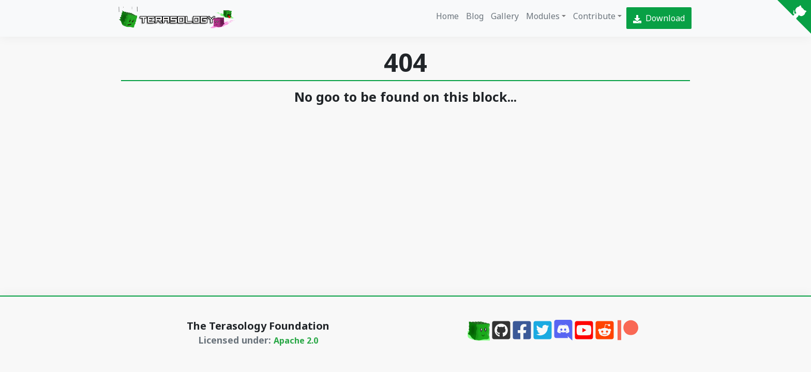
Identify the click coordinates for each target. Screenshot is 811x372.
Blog (475, 16)
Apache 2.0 (296, 340)
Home (447, 16)
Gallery (505, 16)
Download (659, 18)
